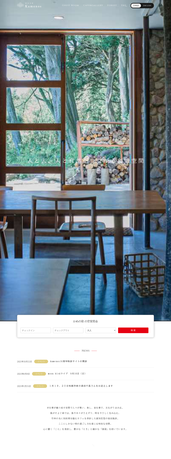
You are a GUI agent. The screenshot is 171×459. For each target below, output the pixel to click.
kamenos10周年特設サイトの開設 (68, 361)
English (147, 5)
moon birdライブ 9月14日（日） (67, 374)
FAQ (123, 5)
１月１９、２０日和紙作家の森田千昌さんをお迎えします (81, 386)
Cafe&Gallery (93, 5)
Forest (112, 5)
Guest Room (70, 5)
